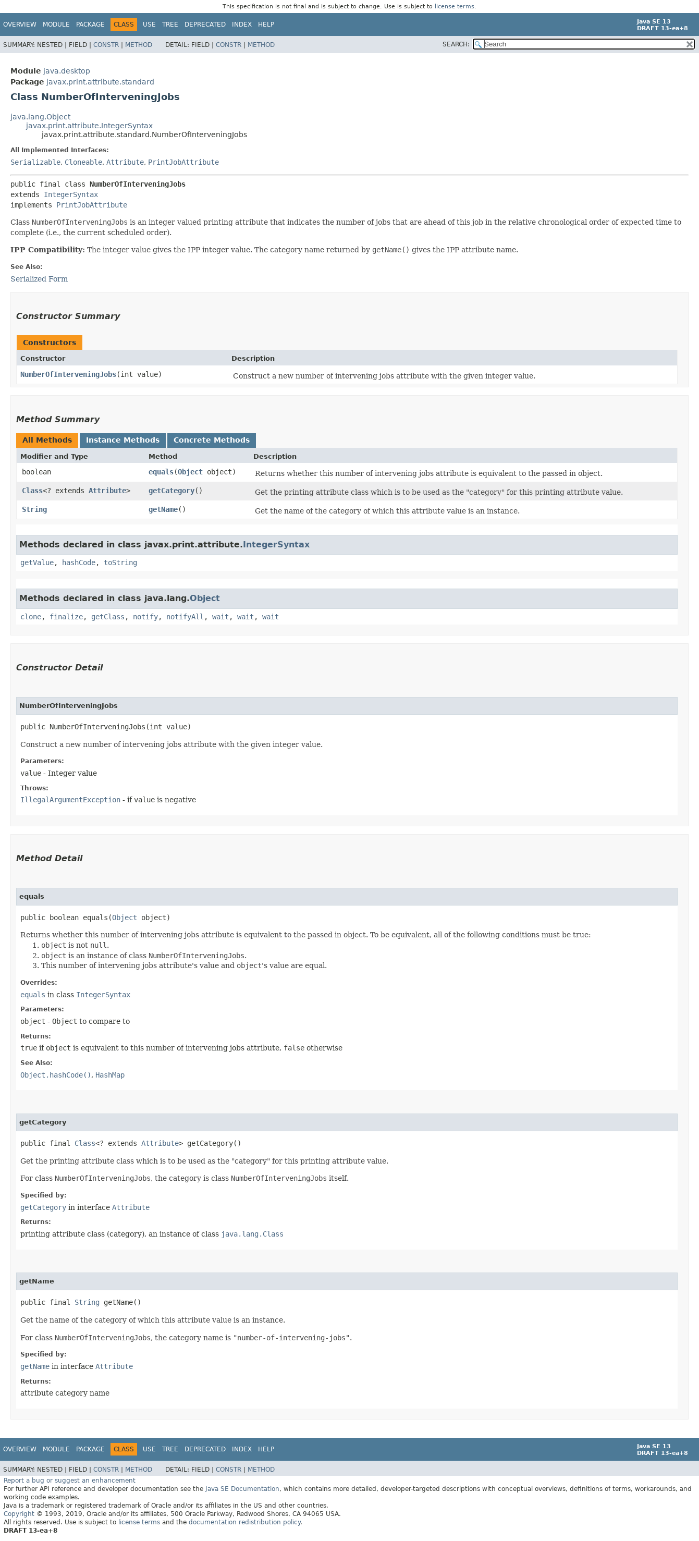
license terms (454, 6)
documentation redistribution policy (244, 1522)
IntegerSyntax (71, 194)
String (34, 509)
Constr (106, 44)
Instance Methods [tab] (123, 440)
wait (220, 617)
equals (161, 472)
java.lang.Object (40, 117)
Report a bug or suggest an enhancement (70, 1480)
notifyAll (185, 617)
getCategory (171, 490)
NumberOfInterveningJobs (68, 374)
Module (56, 24)
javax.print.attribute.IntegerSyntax (89, 125)
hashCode (78, 562)
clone (30, 617)
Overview (19, 24)
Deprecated (205, 24)
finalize (66, 617)
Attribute (125, 162)
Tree (170, 24)
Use (149, 24)
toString (120, 562)
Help (266, 24)
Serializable (35, 162)
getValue (37, 562)
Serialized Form (39, 279)
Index (242, 24)
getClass (108, 617)
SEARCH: (456, 44)
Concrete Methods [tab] (212, 440)
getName (163, 509)
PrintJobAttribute (183, 162)
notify (145, 617)
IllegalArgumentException (70, 800)
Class (32, 490)
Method (138, 44)
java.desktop (66, 71)
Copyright (19, 1514)
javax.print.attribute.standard (100, 82)
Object (190, 472)
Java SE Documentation (242, 1489)
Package (90, 24)
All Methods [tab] (47, 440)
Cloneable (83, 162)
